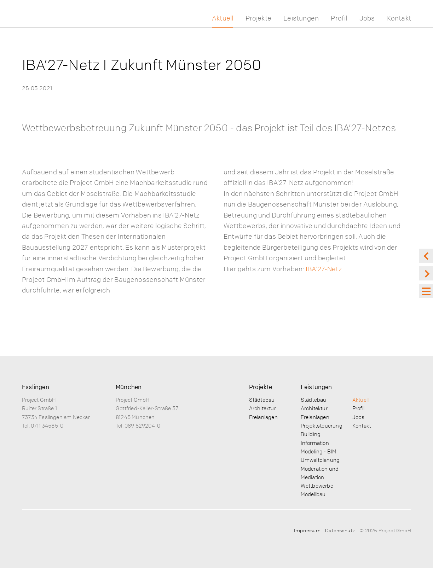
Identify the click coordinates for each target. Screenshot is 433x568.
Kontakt (399, 18)
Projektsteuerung (321, 425)
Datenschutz (340, 530)
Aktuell (222, 18)
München (129, 386)
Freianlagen (263, 417)
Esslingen (35, 386)
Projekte (259, 18)
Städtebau (262, 399)
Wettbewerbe (317, 485)
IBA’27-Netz (324, 269)
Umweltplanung (320, 459)
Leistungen (301, 18)
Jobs (367, 18)
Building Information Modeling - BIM (319, 442)
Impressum (307, 530)
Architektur (262, 408)
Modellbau (313, 494)
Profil (339, 18)
